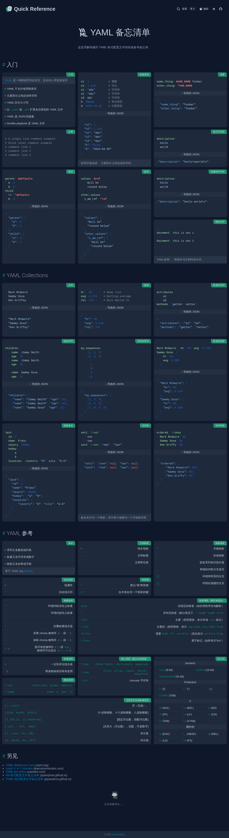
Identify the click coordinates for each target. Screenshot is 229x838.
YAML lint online (16, 771)
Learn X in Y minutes (19, 768)
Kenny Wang (118, 834)
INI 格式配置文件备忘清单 (22, 775)
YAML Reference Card (20, 765)
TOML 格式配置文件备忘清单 (25, 779)
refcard (28, 571)
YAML (8, 80)
